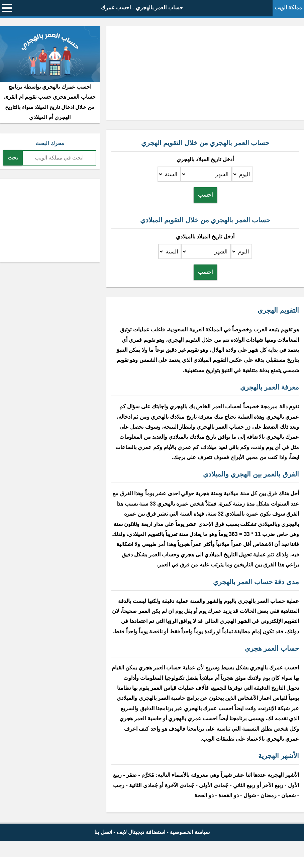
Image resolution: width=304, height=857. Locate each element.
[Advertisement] (205, 73)
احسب (205, 195)
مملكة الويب (288, 7)
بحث (13, 157)
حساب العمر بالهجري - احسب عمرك (142, 7)
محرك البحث (49, 143)
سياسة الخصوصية (189, 832)
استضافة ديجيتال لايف (141, 832)
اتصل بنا (103, 832)
